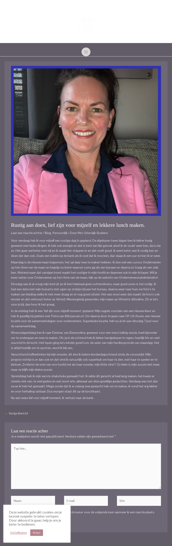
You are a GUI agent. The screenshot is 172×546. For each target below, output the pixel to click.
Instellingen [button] (18, 533)
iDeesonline (77, 332)
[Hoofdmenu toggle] (86, 52)
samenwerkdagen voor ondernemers (57, 321)
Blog (48, 233)
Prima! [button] (36, 532)
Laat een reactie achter (26, 233)
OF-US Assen (134, 316)
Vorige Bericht (16, 413)
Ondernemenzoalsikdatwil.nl (138, 277)
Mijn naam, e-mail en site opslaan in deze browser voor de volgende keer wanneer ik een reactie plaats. (86, 512)
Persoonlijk (60, 233)
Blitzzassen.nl (74, 316)
